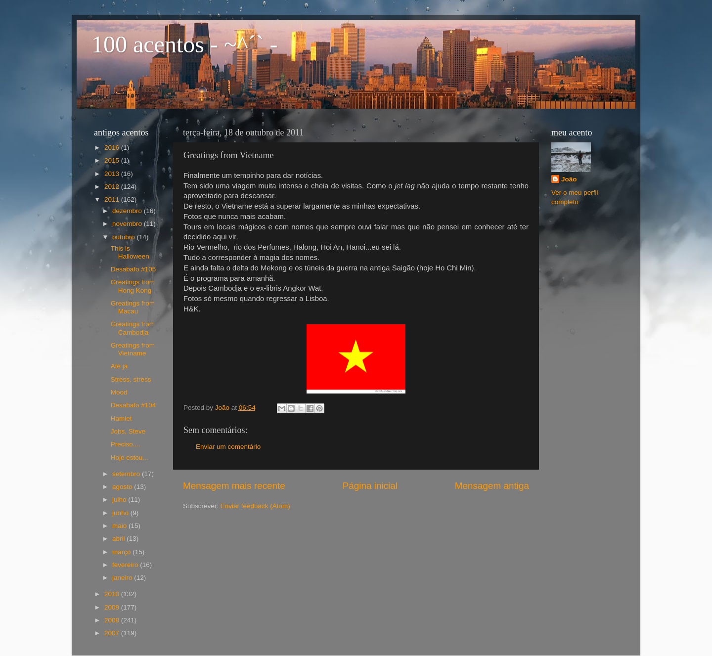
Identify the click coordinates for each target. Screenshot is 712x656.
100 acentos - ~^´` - (184, 44)
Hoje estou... (129, 457)
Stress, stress (131, 379)
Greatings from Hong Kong (133, 286)
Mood (119, 392)
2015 (112, 160)
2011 (112, 199)
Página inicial (370, 486)
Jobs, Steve (128, 431)
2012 (112, 186)
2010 (112, 594)
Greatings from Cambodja (133, 328)
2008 (112, 620)
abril (119, 538)
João (569, 179)
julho (120, 499)
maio (120, 525)
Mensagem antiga (492, 486)
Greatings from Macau (133, 307)
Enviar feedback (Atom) (255, 506)
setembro (127, 474)
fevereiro (126, 565)
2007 (112, 633)
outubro (124, 237)
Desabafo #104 (133, 405)
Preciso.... (125, 444)
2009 (112, 607)
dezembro (128, 211)
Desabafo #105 (133, 269)
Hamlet (121, 418)
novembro (128, 223)
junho (121, 513)
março (122, 552)
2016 (112, 147)
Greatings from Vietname (133, 349)
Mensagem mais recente (234, 486)
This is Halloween (130, 252)
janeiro (123, 577)
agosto (123, 486)
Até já (119, 366)
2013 (112, 173)
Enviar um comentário (228, 446)
